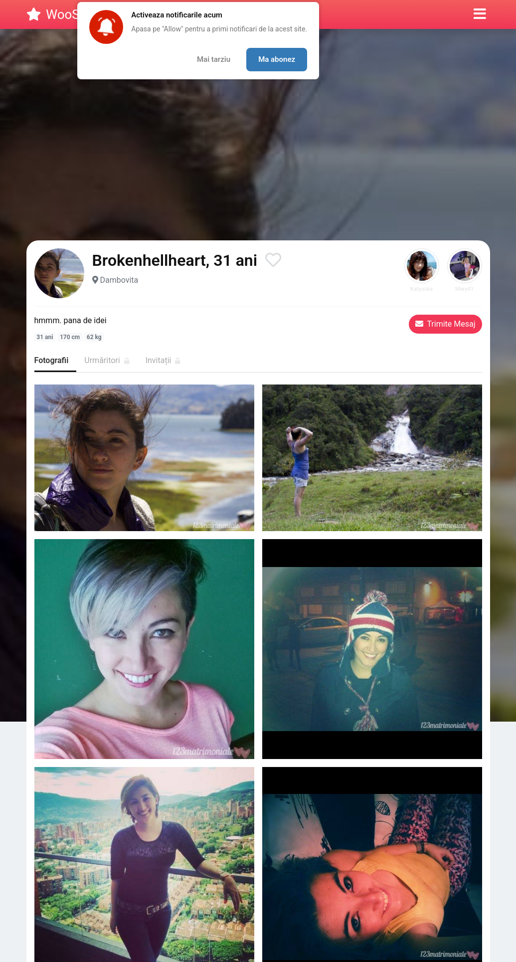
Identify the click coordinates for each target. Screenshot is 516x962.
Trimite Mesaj (445, 324)
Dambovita (119, 280)
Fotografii (51, 360)
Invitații (163, 360)
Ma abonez (276, 59)
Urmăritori (106, 360)
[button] (480, 14)
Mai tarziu (213, 59)
